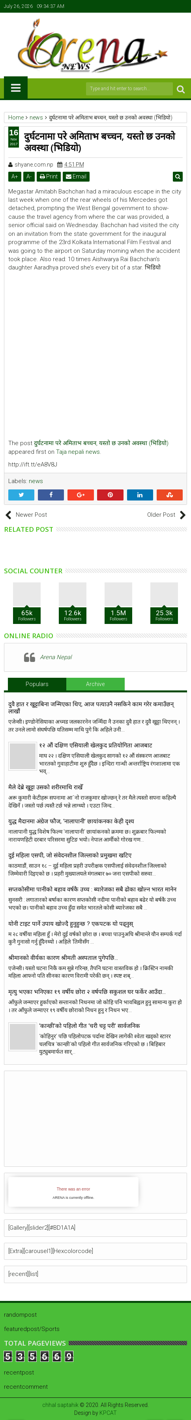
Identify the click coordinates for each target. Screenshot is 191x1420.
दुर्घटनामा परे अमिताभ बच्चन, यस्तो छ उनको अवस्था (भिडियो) (101, 443)
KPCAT (108, 1413)
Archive (95, 684)
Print (49, 176)
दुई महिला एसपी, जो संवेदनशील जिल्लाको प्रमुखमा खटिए (69, 855)
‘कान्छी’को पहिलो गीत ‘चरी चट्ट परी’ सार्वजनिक (89, 1025)
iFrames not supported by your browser (73, 1192)
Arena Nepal (55, 657)
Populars (37, 684)
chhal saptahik (60, 1405)
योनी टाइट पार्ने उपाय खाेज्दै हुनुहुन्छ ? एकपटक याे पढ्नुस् (70, 923)
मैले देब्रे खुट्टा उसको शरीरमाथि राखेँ (45, 787)
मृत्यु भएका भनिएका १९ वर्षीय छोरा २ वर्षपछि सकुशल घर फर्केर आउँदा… (87, 991)
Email (76, 176)
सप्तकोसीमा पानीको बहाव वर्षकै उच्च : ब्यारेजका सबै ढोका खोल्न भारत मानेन (92, 889)
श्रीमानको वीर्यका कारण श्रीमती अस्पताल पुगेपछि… (63, 957)
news (36, 481)
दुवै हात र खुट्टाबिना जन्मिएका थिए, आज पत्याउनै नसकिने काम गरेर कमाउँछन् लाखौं (91, 708)
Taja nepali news (78, 451)
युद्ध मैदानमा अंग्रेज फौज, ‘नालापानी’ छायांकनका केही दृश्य (72, 821)
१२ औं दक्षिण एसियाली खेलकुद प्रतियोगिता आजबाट (95, 745)
